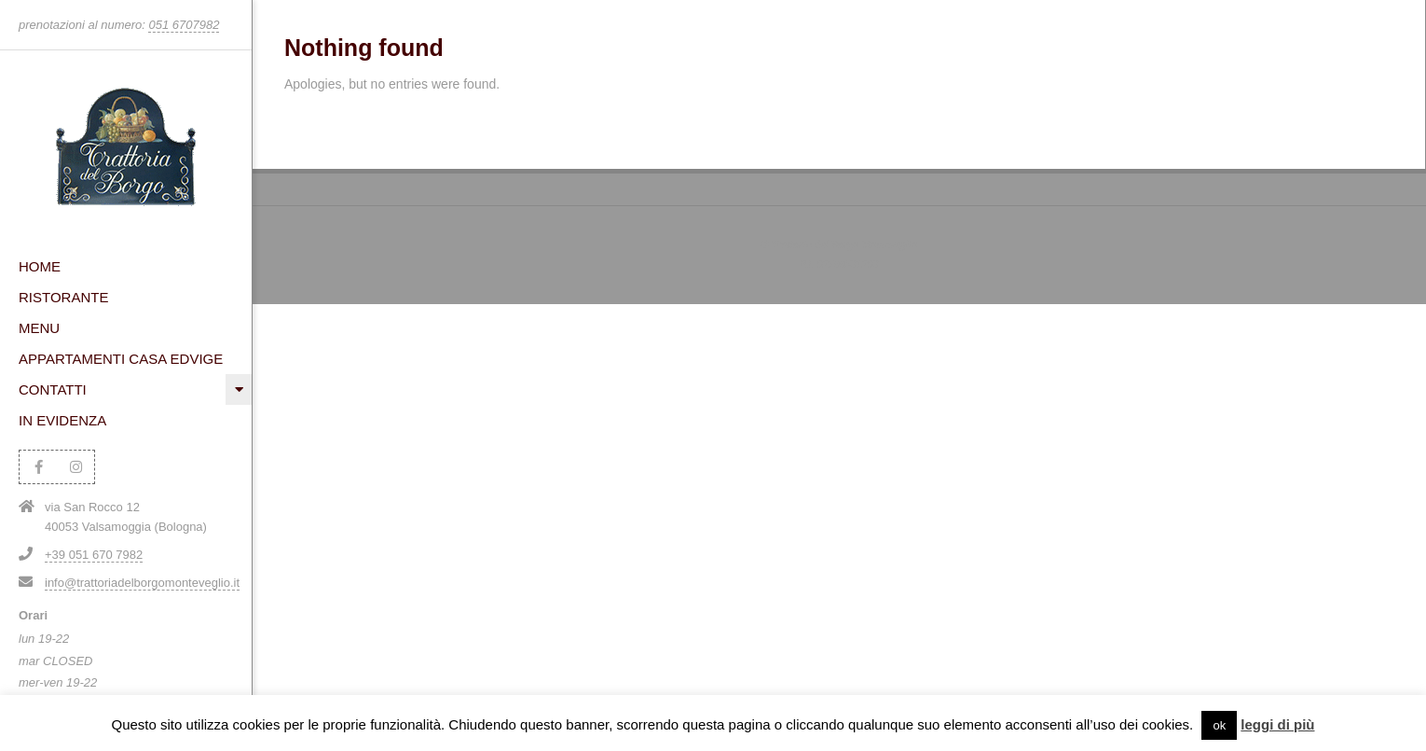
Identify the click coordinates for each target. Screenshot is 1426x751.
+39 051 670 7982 (94, 555)
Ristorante (63, 297)
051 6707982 (183, 25)
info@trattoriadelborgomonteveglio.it (142, 583)
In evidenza (62, 420)
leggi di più (1277, 724)
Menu (39, 328)
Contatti (53, 389)
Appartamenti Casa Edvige (121, 359)
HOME (40, 266)
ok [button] (1219, 725)
